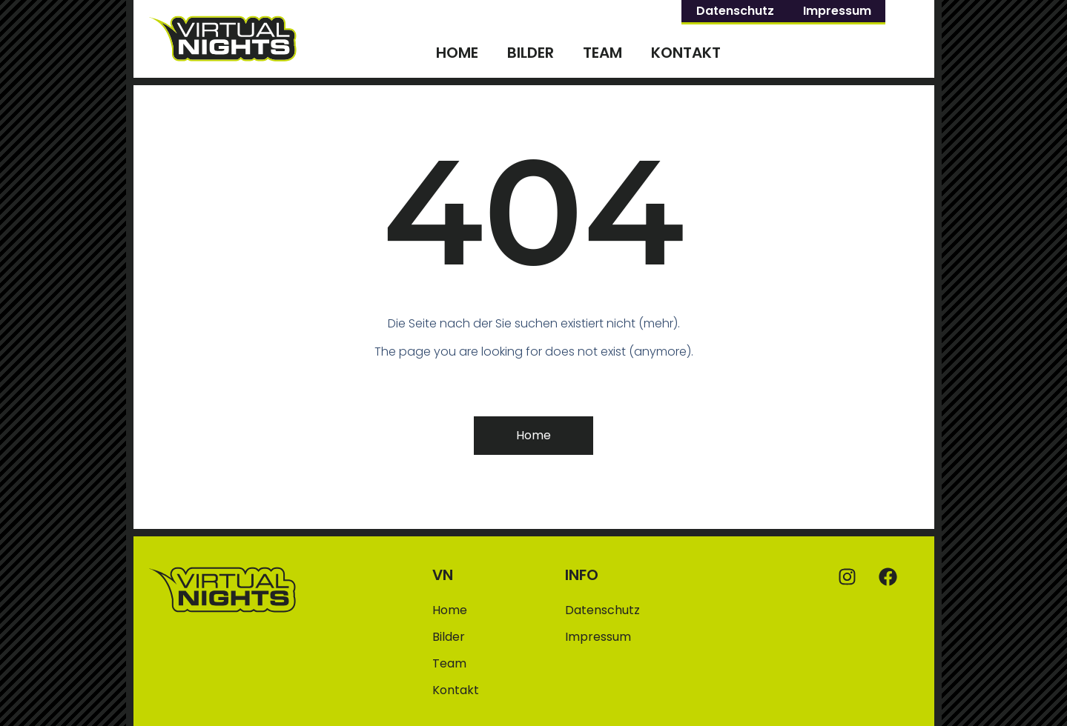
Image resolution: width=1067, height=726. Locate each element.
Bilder (530, 52)
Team (602, 52)
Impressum (837, 10)
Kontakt (686, 52)
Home (457, 52)
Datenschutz (735, 10)
